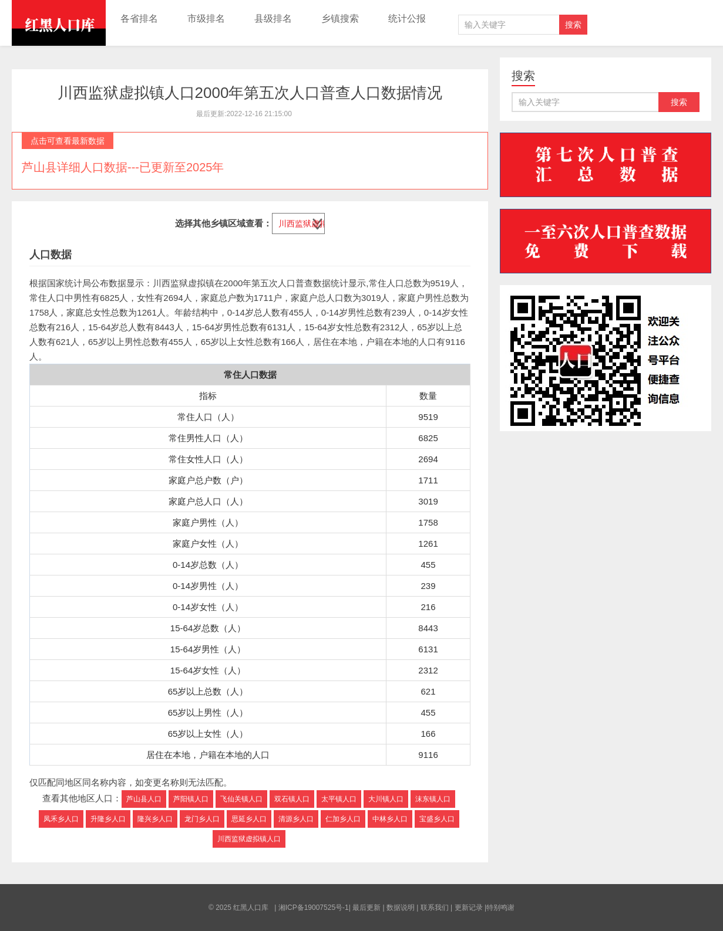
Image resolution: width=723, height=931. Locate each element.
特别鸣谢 (500, 907)
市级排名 (206, 18)
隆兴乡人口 (155, 819)
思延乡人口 (249, 819)
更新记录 (469, 907)
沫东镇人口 (432, 799)
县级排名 (273, 18)
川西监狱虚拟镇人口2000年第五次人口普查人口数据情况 (250, 92)
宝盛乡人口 (437, 819)
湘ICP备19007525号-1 (313, 907)
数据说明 (400, 907)
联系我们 (435, 907)
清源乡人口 (296, 819)
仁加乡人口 (343, 819)
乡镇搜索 (340, 18)
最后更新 (366, 907)
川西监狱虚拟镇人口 (249, 839)
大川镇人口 (385, 799)
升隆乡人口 (108, 819)
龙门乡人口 (202, 819)
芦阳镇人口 (191, 799)
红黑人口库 (59, 23)
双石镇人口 (292, 799)
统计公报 (407, 18)
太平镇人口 (339, 799)
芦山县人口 (144, 799)
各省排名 (139, 18)
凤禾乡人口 (61, 819)
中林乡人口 (390, 819)
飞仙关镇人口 (241, 799)
